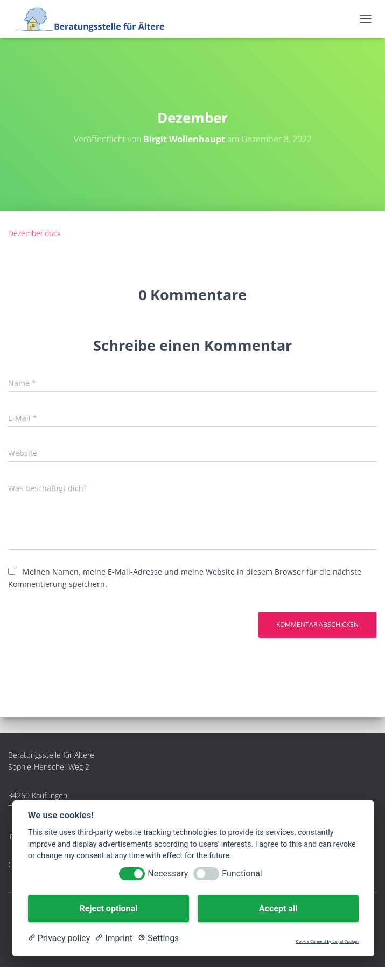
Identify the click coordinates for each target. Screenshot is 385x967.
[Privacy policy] (59, 938)
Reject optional (108, 908)
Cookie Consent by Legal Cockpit (327, 941)
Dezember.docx (34, 233)
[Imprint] (113, 938)
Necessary (168, 873)
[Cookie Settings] (158, 938)
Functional (242, 873)
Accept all (278, 908)
